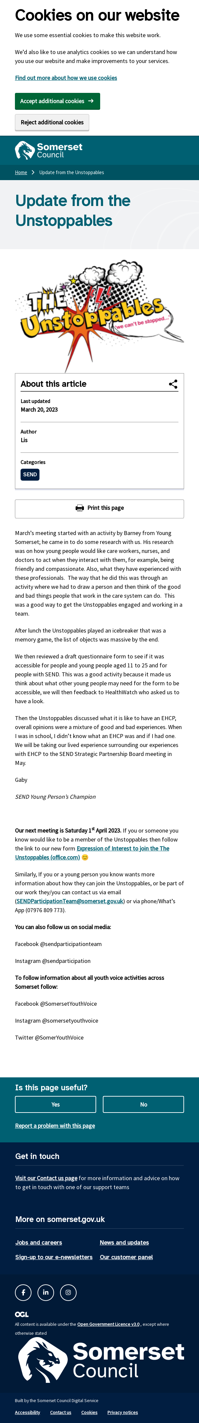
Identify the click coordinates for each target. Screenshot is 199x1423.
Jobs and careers (38, 1242)
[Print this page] (99, 509)
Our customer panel (126, 1257)
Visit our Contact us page (46, 1178)
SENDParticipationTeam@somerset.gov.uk (70, 901)
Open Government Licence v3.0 (108, 1324)
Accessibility (27, 1412)
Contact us (60, 1412)
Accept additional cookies (52, 101)
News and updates (124, 1242)
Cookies (89, 1412)
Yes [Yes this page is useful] (55, 1104)
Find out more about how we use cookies (66, 78)
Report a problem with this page (55, 1125)
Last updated (35, 401)
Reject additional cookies (52, 122)
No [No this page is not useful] (143, 1104)
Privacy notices (122, 1412)
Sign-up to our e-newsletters (54, 1257)
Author (28, 431)
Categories (33, 462)
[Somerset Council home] (48, 150)
